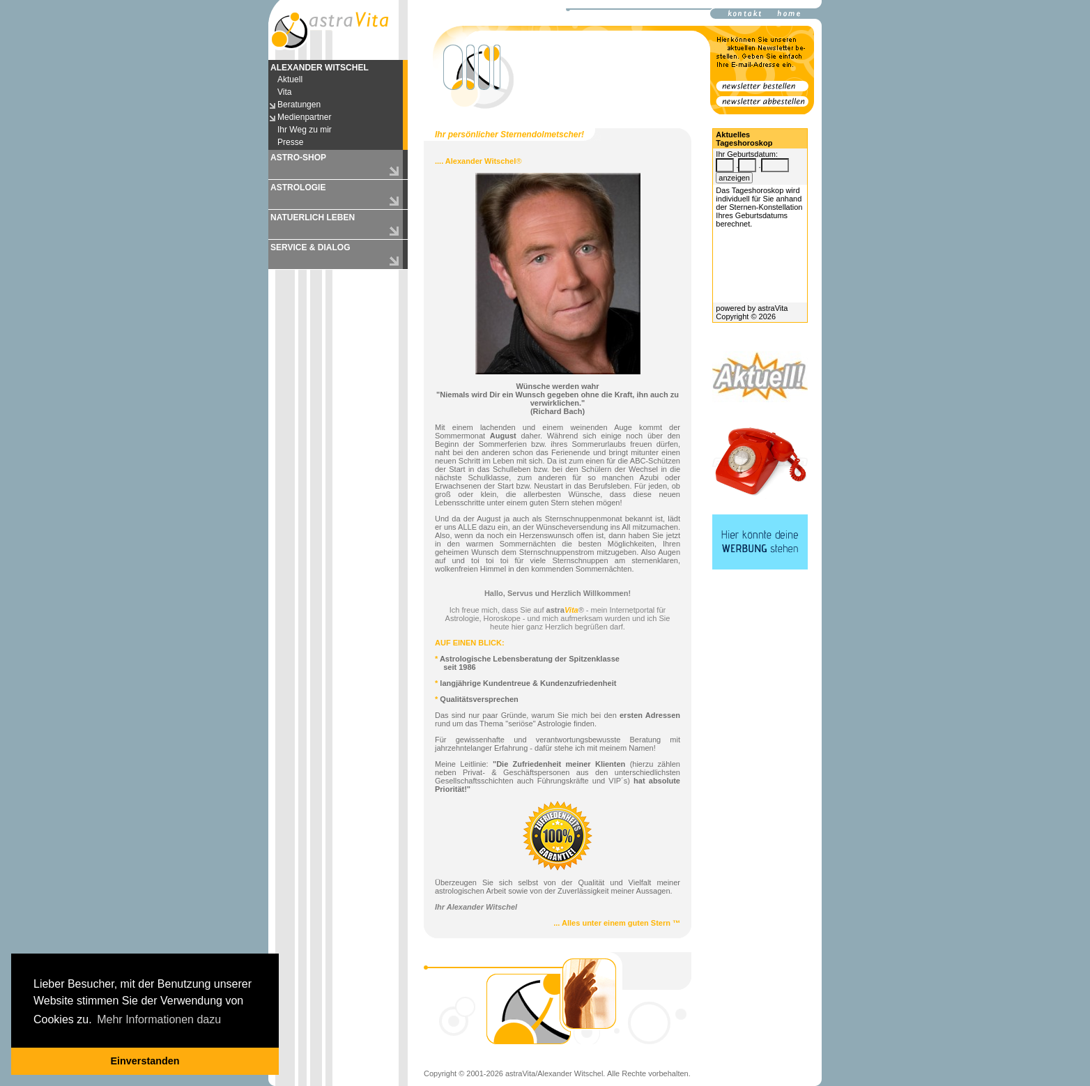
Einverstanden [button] (144, 1060)
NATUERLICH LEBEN (312, 217)
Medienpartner (304, 117)
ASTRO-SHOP (298, 157)
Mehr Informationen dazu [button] (159, 1019)
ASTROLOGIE (297, 187)
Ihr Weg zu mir (304, 130)
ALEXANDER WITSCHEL (319, 67)
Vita (284, 92)
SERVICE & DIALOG (310, 247)
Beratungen (299, 104)
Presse (290, 142)
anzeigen (734, 178)
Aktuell (289, 79)
